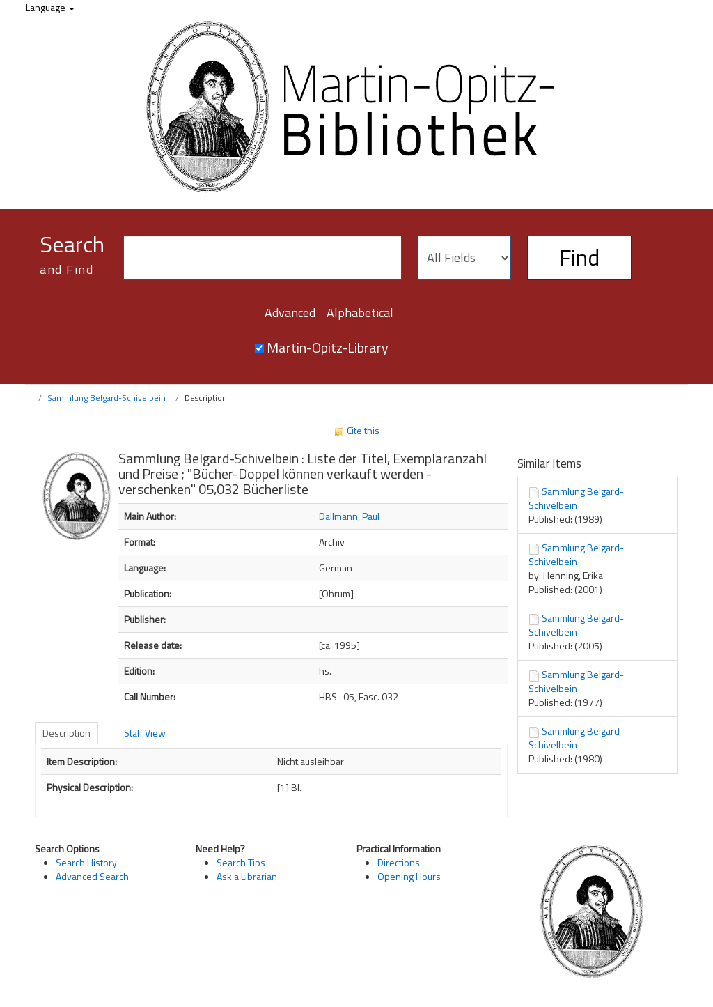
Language (50, 7)
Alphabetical (360, 312)
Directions (398, 862)
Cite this (356, 430)
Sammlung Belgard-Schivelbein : (108, 397)
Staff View (145, 732)
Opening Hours (409, 876)
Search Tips (241, 862)
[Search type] (464, 258)
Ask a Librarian (247, 876)
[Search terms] (262, 258)
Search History (86, 862)
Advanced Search (92, 876)
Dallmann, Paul (349, 516)
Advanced (290, 312)
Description (66, 732)
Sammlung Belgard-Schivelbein (576, 498)
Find (579, 257)
